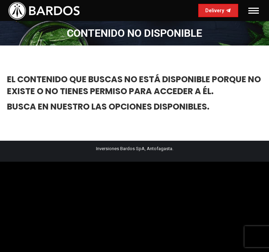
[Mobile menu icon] (253, 11)
